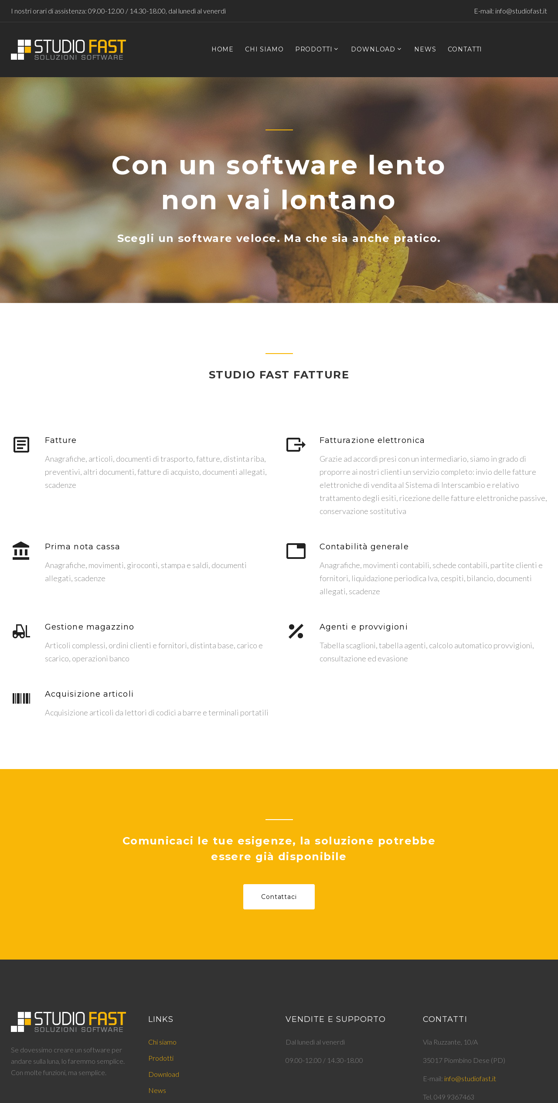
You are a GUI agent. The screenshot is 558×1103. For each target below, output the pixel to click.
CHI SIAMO (264, 49)
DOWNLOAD (373, 49)
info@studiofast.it (521, 11)
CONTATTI (465, 49)
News (157, 1090)
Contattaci (278, 897)
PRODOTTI (314, 49)
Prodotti (161, 1058)
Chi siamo (162, 1042)
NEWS (425, 49)
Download (163, 1074)
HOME (222, 49)
